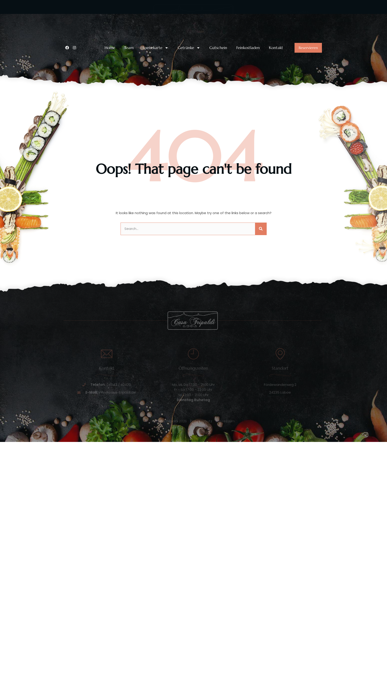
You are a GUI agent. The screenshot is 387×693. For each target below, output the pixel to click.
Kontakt (276, 48)
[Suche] (260, 229)
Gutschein (218, 48)
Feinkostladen (248, 48)
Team (129, 48)
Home (110, 48)
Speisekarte (155, 48)
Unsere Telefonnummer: (94, 16)
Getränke (189, 48)
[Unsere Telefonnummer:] (68, 20)
